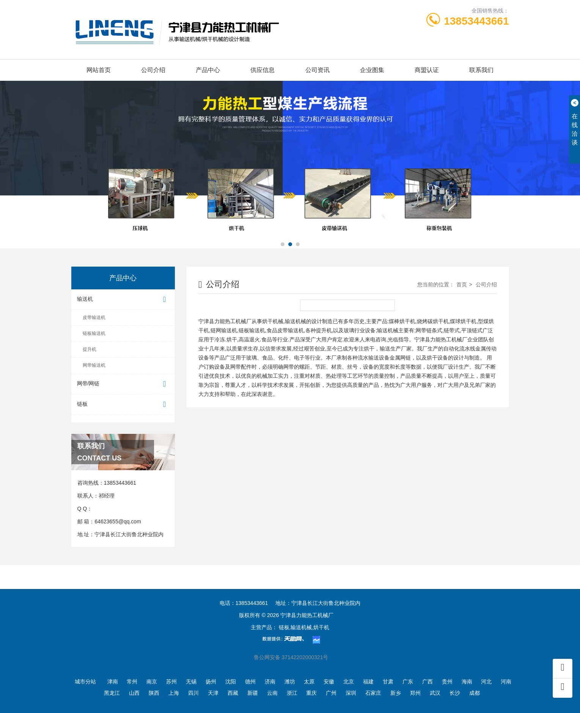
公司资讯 (317, 70)
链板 (123, 404)
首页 (461, 284)
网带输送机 (94, 365)
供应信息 (262, 70)
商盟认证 (427, 70)
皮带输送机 (94, 317)
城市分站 (85, 681)
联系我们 (481, 70)
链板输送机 (94, 333)
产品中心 (208, 70)
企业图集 (372, 70)
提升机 (89, 349)
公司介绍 (153, 70)
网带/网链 (123, 384)
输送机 (123, 299)
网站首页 (98, 70)
